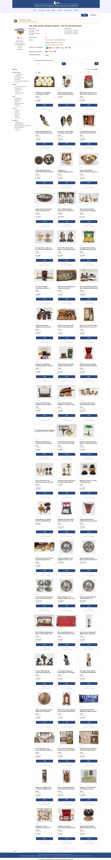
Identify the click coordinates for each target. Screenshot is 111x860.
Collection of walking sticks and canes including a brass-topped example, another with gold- (44, 788)
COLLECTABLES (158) (19, 124)
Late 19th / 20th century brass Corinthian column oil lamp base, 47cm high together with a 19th (66, 481)
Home (34, 10)
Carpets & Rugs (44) (19, 93)
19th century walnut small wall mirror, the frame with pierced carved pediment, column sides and (66, 710)
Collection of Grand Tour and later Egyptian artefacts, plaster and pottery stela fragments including (88, 788)
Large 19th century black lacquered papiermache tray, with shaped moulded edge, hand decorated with (88, 826)
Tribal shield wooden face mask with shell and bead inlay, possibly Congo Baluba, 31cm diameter (44, 171)
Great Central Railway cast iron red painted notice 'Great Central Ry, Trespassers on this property (66, 633)
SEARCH (84, 15)
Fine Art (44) (17, 79)
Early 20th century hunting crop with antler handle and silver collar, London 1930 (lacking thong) (88, 671)
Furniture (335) (18, 76)
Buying (48, 10)
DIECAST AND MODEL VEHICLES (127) (23, 125)
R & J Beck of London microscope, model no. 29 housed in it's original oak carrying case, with (42, 287)
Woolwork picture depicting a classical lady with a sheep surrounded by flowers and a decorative (88, 749)
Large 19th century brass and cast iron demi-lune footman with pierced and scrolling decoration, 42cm (66, 442)
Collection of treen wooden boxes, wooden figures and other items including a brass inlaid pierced (66, 326)
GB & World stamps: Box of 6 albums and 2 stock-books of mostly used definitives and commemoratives (88, 93)
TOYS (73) (17, 129)
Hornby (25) (17, 105)
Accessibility (66, 854)
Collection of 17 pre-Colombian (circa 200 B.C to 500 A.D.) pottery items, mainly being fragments (44, 826)
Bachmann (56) (18, 100)
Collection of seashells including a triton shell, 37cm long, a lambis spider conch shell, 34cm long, (66, 171)
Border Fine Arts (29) (19, 103)
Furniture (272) (18, 88)
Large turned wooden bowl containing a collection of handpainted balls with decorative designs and (89, 171)
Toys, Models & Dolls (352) (20, 86)
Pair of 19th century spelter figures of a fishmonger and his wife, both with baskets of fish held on (66, 248)
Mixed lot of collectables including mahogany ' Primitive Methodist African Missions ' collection (44, 365)
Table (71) (17, 115)
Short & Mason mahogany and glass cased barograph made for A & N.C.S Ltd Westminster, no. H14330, (44, 633)
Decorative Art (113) (19, 77)
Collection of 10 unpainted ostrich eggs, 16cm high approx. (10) (43, 93)
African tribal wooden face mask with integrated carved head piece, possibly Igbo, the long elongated (44, 132)
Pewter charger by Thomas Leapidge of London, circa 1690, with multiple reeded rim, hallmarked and (65, 559)
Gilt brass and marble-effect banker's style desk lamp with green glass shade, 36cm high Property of (88, 442)
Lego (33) (17, 101)
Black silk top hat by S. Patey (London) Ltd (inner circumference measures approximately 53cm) (88, 481)
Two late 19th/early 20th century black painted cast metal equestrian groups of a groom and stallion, (43, 671)
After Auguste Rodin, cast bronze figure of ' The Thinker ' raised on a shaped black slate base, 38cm (66, 671)
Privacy (71, 854)
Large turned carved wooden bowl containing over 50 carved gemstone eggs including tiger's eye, (43, 209)
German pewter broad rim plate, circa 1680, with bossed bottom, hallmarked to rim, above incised (88, 559)
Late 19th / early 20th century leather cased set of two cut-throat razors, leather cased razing (88, 326)
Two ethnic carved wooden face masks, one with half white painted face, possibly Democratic (66, 132)
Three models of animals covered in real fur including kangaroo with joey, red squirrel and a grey (88, 209)
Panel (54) (17, 117)
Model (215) (17, 110)
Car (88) (16, 112)
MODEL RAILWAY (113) (19, 127)
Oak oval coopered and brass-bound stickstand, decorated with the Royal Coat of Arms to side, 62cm (66, 788)
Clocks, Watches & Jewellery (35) (22, 81)
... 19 (94, 72)
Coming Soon (41, 10)
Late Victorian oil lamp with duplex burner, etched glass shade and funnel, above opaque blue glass (88, 633)
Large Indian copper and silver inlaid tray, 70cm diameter (44, 710)
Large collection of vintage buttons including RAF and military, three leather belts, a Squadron (44, 520)
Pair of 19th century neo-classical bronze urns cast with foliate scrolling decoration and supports (44, 481)
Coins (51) (17, 91)
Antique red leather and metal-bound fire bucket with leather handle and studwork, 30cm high (88, 520)
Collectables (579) (19, 74)
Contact (76, 10)
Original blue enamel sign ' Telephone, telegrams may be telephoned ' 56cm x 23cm (88, 710)
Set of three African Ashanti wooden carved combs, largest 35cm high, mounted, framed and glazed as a (66, 749)
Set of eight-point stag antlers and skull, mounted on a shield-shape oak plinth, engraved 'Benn (44, 749)
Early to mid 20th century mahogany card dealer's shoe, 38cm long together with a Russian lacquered (66, 403)
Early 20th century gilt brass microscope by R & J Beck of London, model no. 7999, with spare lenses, (88, 132)
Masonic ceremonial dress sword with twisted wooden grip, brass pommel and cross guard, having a (43, 442)
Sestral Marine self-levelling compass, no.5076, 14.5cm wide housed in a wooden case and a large (66, 365)
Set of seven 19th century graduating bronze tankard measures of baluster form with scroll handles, (87, 403)
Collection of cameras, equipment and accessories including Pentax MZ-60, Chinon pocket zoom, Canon (43, 326)
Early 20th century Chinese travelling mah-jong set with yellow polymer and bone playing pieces (88, 248)
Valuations (60, 10)
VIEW (44, 105)
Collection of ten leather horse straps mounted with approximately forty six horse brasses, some (66, 287)
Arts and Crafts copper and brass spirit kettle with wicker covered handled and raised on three (44, 248)
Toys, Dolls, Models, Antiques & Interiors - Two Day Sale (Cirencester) (55, 26)
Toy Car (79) (17, 113)
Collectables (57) (18, 89)
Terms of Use (59, 854)
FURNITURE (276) (18, 122)
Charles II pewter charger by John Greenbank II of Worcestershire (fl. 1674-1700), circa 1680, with (89, 597)
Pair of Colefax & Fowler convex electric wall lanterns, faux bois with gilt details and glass (66, 209)
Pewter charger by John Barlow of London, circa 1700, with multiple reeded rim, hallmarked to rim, (66, 597)
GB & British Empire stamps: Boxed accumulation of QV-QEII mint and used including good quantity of (66, 520)
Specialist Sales (68, 10)
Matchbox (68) (18, 98)
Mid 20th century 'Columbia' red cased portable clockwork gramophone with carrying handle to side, (88, 365)
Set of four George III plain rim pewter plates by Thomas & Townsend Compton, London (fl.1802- (44, 597)
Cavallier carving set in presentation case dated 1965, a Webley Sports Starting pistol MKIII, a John (66, 826)
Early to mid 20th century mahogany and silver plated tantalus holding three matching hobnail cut (43, 403)
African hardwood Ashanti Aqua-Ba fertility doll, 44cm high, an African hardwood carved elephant (66, 93)
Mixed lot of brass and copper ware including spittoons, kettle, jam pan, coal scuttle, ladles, (44, 559)
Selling (53, 10)
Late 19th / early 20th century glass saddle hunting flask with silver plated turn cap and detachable (89, 287)
